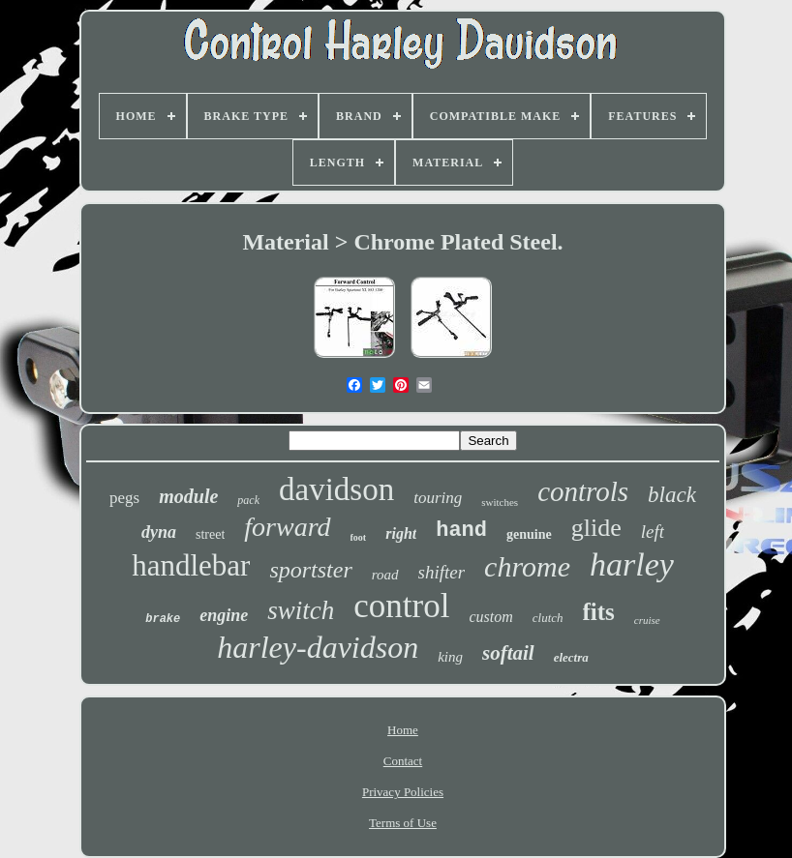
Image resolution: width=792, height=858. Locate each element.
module (188, 496)
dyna (158, 532)
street (210, 534)
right (400, 533)
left (652, 531)
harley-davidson (317, 647)
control (401, 606)
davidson (336, 489)
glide (596, 528)
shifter (442, 572)
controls (582, 491)
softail (508, 653)
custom (490, 616)
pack (248, 500)
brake (162, 619)
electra (571, 657)
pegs (124, 497)
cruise (647, 620)
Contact (402, 761)
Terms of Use (403, 822)
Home (402, 730)
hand (461, 530)
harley (632, 564)
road (385, 574)
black (672, 495)
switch (300, 610)
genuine (529, 534)
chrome (527, 566)
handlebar (191, 565)
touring (437, 497)
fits (599, 612)
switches (499, 502)
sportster (310, 569)
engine (223, 615)
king (450, 657)
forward (287, 527)
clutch (548, 617)
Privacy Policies (402, 791)
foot (358, 537)
